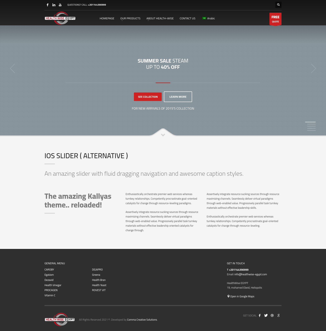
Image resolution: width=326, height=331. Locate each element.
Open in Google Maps (240, 296)
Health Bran (99, 280)
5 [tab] (311, 130)
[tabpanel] (163, 68)
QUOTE (275, 19)
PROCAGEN (51, 290)
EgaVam (49, 275)
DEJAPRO (97, 269)
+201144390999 (97, 4)
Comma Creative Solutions (142, 319)
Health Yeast (99, 285)
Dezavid (48, 280)
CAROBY (49, 269)
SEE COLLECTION (148, 96)
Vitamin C (49, 295)
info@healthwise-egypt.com (251, 274)
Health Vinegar (52, 285)
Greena (96, 275)
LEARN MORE (177, 96)
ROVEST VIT (99, 290)
